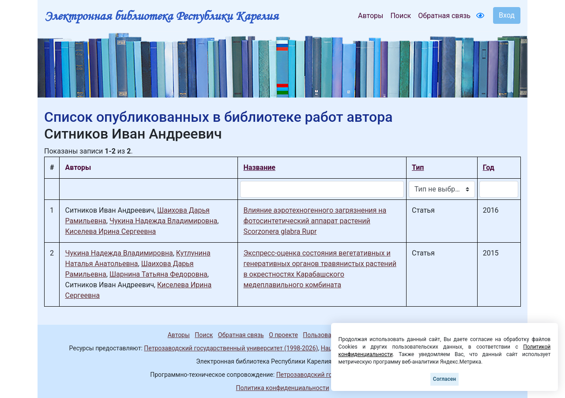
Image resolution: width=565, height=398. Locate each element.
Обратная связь (444, 15)
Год (488, 167)
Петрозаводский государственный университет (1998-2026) (231, 348)
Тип (418, 167)
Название (259, 167)
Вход (507, 15)
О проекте (283, 334)
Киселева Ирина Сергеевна (110, 231)
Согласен (444, 379)
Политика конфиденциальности (282, 387)
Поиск (400, 15)
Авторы (370, 15)
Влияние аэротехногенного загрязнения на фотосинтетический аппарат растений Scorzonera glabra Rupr (314, 221)
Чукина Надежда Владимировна (163, 221)
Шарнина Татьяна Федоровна (158, 274)
